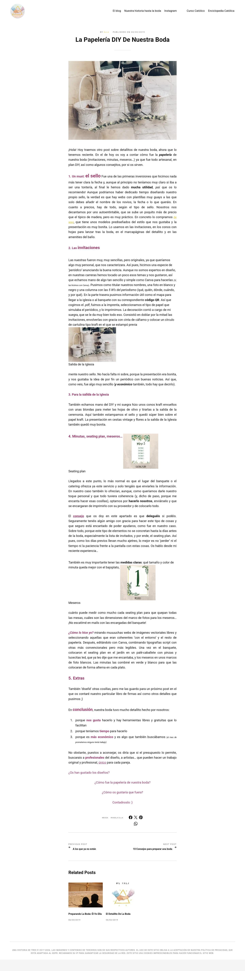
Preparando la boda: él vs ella (84, 923)
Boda (105, 817)
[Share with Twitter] (136, 818)
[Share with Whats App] (136, 824)
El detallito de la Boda (120, 921)
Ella (106, 32)
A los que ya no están (89, 849)
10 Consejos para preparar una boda (148, 851)
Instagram (163, 11)
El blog (110, 11)
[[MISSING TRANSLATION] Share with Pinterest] (141, 818)
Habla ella (118, 817)
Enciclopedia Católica (214, 11)
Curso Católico (189, 11)
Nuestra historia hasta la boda (135, 11)
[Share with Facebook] (132, 818)
